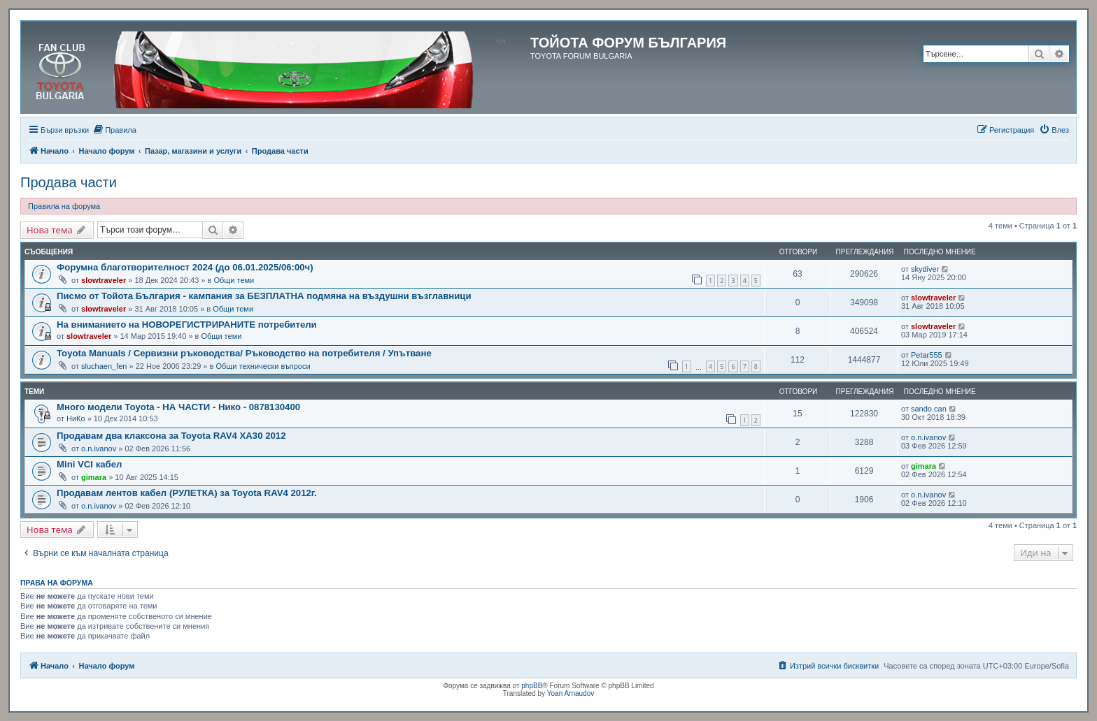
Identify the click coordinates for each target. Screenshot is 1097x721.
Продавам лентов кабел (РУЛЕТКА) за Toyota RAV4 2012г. (187, 493)
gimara (93, 477)
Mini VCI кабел (89, 464)
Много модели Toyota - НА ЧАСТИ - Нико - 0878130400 (178, 407)
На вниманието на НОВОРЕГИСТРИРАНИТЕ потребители (187, 324)
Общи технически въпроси (262, 366)
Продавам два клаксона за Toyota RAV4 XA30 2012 (171, 435)
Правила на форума (64, 206)
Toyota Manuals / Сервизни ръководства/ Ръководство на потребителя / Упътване (244, 353)
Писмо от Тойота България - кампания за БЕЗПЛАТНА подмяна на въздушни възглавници (264, 296)
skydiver (925, 269)
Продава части (68, 182)
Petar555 (926, 355)
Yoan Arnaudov (570, 693)
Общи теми (233, 280)
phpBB (531, 686)
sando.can (929, 409)
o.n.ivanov (98, 448)
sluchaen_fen (104, 366)
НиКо (75, 418)
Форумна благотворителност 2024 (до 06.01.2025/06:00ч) (185, 267)
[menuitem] (114, 130)
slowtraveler (103, 280)
